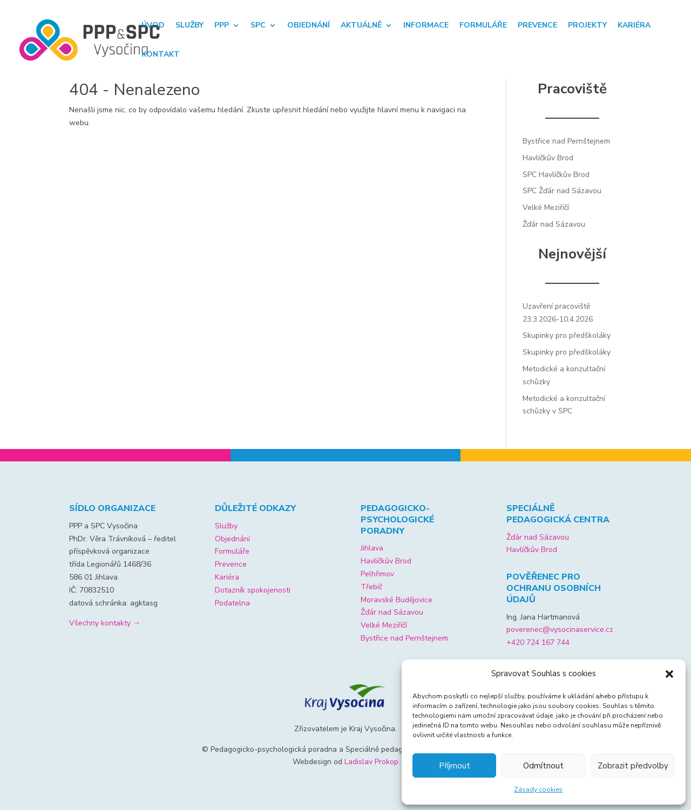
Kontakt (160, 55)
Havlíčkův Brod (548, 158)
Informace (426, 26)
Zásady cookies (538, 789)
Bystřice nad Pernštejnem (566, 141)
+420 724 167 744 (538, 642)
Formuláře (483, 26)
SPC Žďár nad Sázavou (562, 191)
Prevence (537, 26)
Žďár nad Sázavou (554, 224)
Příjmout (454, 765)
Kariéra (634, 26)
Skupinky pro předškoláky (567, 335)
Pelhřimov (377, 574)
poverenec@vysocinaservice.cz (559, 629)
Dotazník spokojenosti (252, 590)
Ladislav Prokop (371, 762)
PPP (221, 26)
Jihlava (372, 548)
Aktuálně (361, 26)
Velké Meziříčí (546, 207)
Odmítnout (543, 765)
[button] (669, 674)
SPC (258, 26)
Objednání (308, 26)
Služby (189, 26)
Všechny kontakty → (104, 623)
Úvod (153, 26)
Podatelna (232, 603)
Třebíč (371, 587)
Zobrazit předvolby (633, 765)
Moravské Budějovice (396, 600)
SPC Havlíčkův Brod (556, 174)
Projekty (587, 26)
